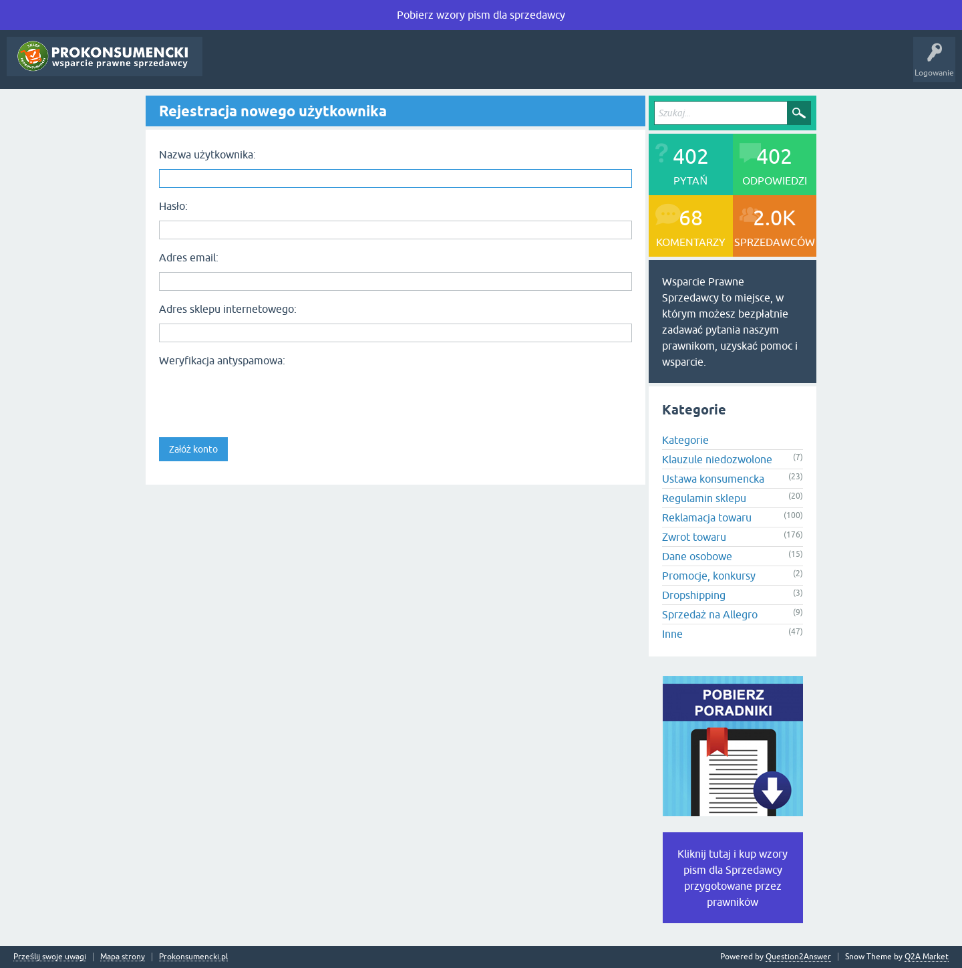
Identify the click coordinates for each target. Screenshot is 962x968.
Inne (672, 634)
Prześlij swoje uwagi (49, 957)
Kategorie (354, 66)
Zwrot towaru (694, 537)
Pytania (226, 66)
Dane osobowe (697, 556)
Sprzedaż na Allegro (710, 614)
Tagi (308, 66)
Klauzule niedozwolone (717, 459)
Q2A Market (927, 956)
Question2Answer (798, 956)
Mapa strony (122, 957)
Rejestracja (472, 66)
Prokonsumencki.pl (193, 957)
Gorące (268, 66)
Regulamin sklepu (704, 498)
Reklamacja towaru (707, 517)
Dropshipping (694, 595)
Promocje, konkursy (709, 576)
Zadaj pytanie (411, 66)
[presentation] (260, 398)
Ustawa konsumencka (713, 479)
